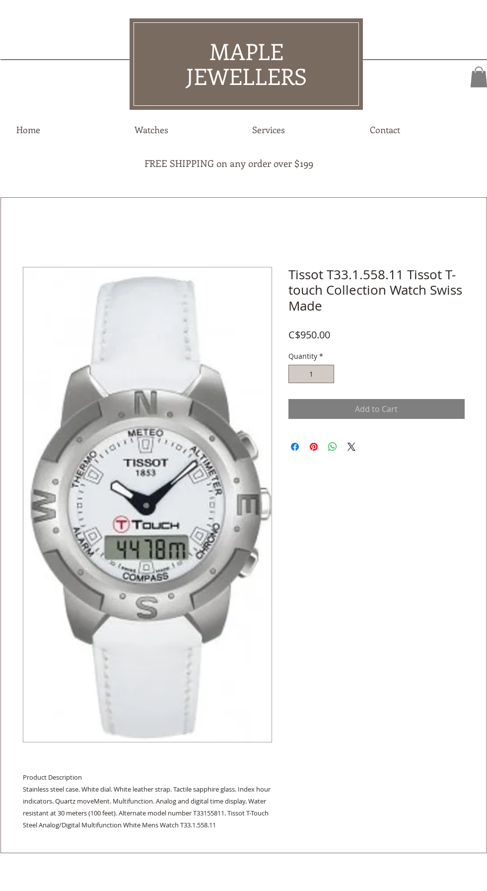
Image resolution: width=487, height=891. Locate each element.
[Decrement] (296, 374)
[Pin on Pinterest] (314, 447)
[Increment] (326, 374)
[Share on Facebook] (295, 447)
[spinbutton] (311, 374)
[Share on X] (351, 447)
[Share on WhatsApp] (333, 447)
